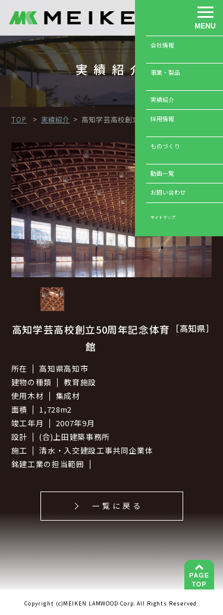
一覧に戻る (117, 505)
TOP (199, 579)
